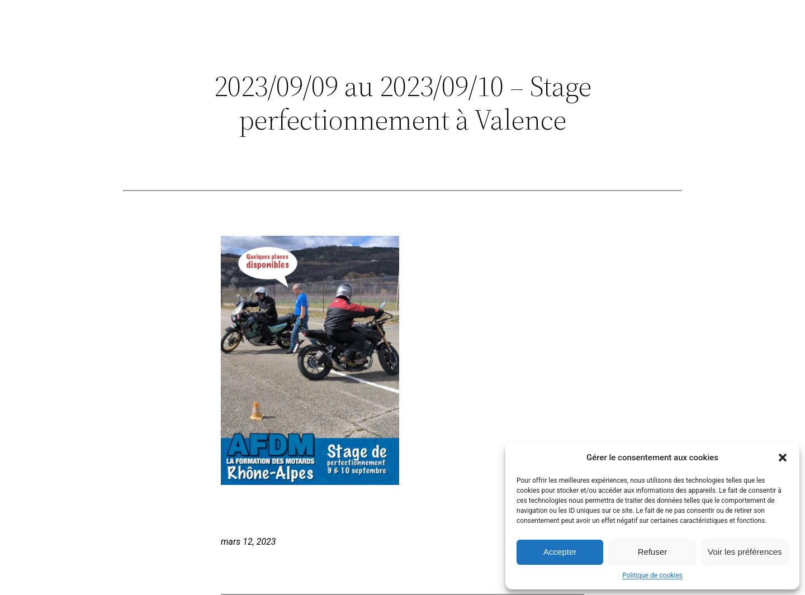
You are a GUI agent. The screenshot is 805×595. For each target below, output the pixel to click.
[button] (782, 457)
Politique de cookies (652, 575)
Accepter (559, 551)
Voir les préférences (745, 551)
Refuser (652, 551)
